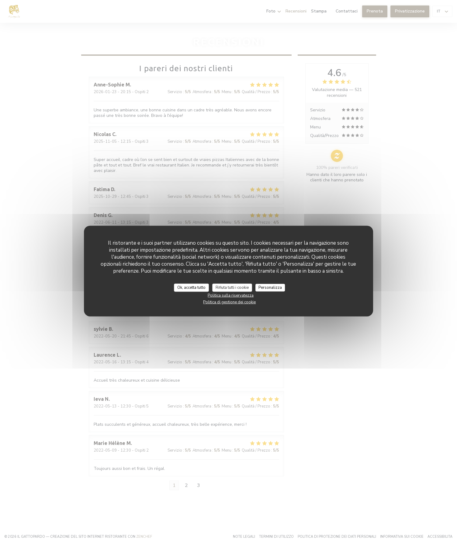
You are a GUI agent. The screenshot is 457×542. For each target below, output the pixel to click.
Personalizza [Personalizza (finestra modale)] (270, 287)
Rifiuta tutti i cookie (232, 287)
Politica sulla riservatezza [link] (231, 295)
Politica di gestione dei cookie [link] (229, 302)
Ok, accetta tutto (191, 287)
